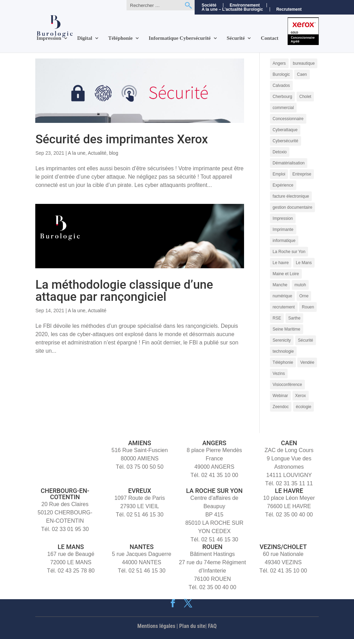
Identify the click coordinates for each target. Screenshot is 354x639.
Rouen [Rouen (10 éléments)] (308, 307)
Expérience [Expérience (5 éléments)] (283, 185)
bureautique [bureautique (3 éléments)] (304, 63)
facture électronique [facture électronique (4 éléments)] (291, 196)
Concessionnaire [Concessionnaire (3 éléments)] (288, 118)
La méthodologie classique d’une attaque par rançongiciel (124, 291)
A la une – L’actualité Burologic (232, 9)
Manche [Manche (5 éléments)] (280, 284)
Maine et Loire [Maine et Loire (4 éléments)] (286, 273)
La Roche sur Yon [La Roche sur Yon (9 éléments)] (289, 251)
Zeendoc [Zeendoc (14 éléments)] (281, 406)
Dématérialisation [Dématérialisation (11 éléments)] (289, 163)
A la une (76, 153)
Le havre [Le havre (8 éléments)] (281, 262)
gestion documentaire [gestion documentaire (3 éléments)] (293, 207)
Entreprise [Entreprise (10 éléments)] (301, 174)
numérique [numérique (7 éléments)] (282, 296)
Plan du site (192, 626)
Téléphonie (120, 38)
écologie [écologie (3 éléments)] (303, 406)
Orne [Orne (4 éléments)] (304, 296)
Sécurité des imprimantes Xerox (121, 139)
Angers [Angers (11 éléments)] (279, 63)
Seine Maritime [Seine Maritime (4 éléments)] (286, 329)
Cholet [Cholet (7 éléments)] (305, 96)
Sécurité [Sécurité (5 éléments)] (305, 340)
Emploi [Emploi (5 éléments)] (279, 174)
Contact (270, 38)
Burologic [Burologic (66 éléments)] (281, 74)
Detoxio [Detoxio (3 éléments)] (280, 152)
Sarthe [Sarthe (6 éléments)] (294, 318)
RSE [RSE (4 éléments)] (277, 318)
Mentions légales (156, 626)
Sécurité (236, 38)
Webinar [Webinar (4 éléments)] (280, 395)
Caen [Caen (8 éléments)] (302, 74)
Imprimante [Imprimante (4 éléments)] (283, 229)
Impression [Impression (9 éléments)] (283, 218)
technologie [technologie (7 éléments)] (283, 351)
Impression (49, 38)
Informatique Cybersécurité (180, 38)
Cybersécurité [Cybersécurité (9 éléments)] (285, 140)
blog (113, 153)
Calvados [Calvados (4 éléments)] (281, 85)
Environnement (245, 5)
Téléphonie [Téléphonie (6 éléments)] (283, 362)
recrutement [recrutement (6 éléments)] (284, 307)
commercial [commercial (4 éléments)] (283, 107)
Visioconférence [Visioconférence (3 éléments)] (287, 384)
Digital (84, 38)
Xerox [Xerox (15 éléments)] (300, 395)
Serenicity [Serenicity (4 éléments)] (282, 340)
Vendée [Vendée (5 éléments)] (307, 362)
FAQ (212, 626)
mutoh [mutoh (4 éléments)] (300, 284)
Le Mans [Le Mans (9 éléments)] (304, 262)
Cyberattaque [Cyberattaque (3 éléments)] (285, 129)
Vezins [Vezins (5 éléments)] (279, 373)
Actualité (97, 153)
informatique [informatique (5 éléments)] (284, 240)
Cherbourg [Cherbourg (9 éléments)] (282, 96)
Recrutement (288, 9)
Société (209, 5)
